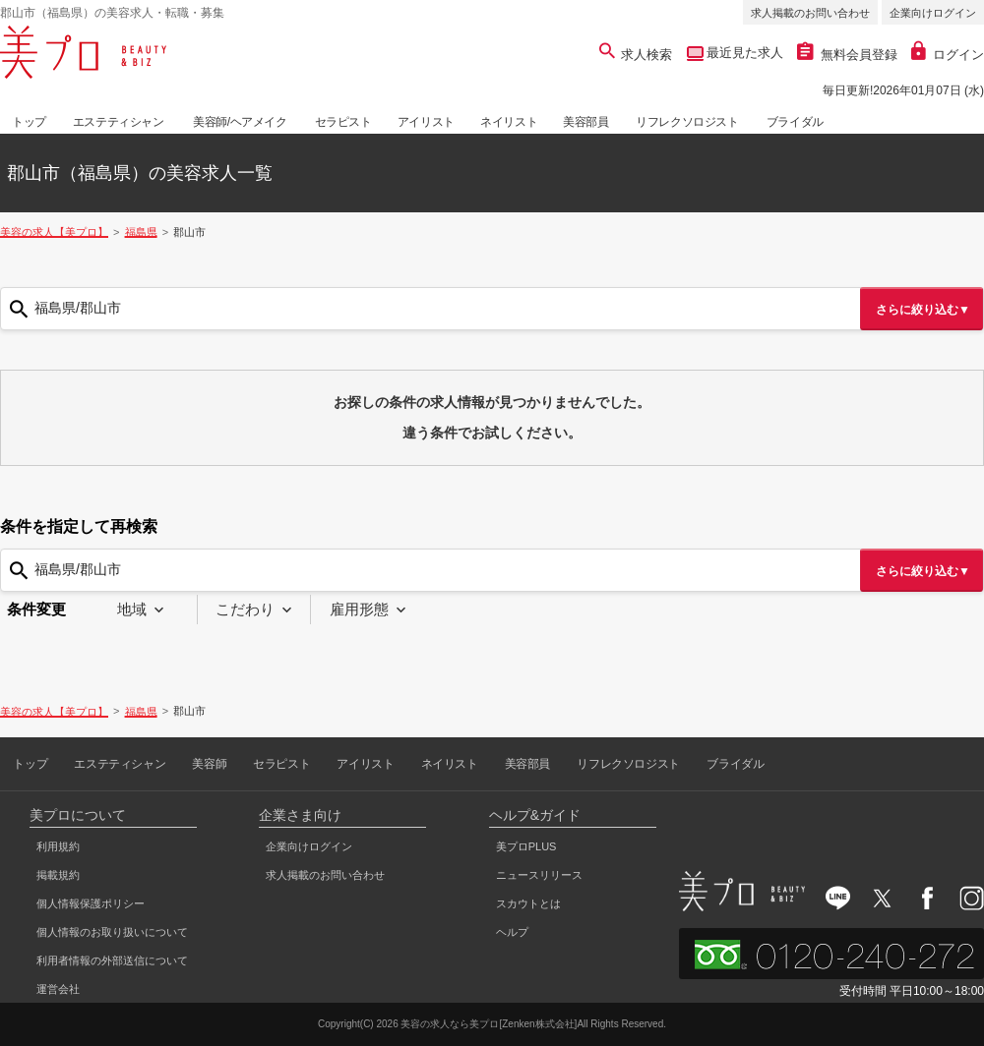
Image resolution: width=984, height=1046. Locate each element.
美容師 (209, 764)
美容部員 (585, 122)
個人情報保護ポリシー (90, 903)
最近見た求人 (744, 52)
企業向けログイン (933, 13)
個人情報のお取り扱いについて (112, 932)
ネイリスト (508, 122)
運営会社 (58, 989)
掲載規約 (58, 875)
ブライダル (795, 122)
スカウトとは (528, 903)
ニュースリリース (539, 875)
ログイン (947, 54)
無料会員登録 (847, 54)
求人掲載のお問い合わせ (810, 13)
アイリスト (426, 122)
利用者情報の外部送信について (112, 960)
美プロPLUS (526, 846)
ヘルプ (512, 932)
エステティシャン (118, 122)
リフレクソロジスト (687, 122)
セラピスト (343, 122)
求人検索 (636, 54)
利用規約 (58, 846)
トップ (29, 122)
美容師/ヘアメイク (240, 122)
